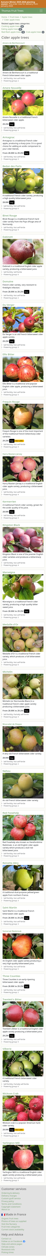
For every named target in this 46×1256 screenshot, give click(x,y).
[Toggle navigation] (41, 10)
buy (11, 124)
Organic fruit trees (9, 1218)
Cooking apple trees (10, 26)
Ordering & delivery (10, 1193)
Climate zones (7, 1246)
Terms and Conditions (11, 1204)
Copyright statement (10, 1206)
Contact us (6, 1238)
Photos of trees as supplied (13, 1221)
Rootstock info (8, 1249)
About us (5, 1209)
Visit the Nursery (9, 1224)
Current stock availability (12, 1229)
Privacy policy (7, 1201)
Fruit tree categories (10, 1226)
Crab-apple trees (33, 32)
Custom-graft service (11, 1198)
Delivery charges (9, 1195)
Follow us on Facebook (13, 1241)
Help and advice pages (11, 1244)
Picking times (7, 1252)
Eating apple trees (9, 29)
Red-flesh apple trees (11, 32)
